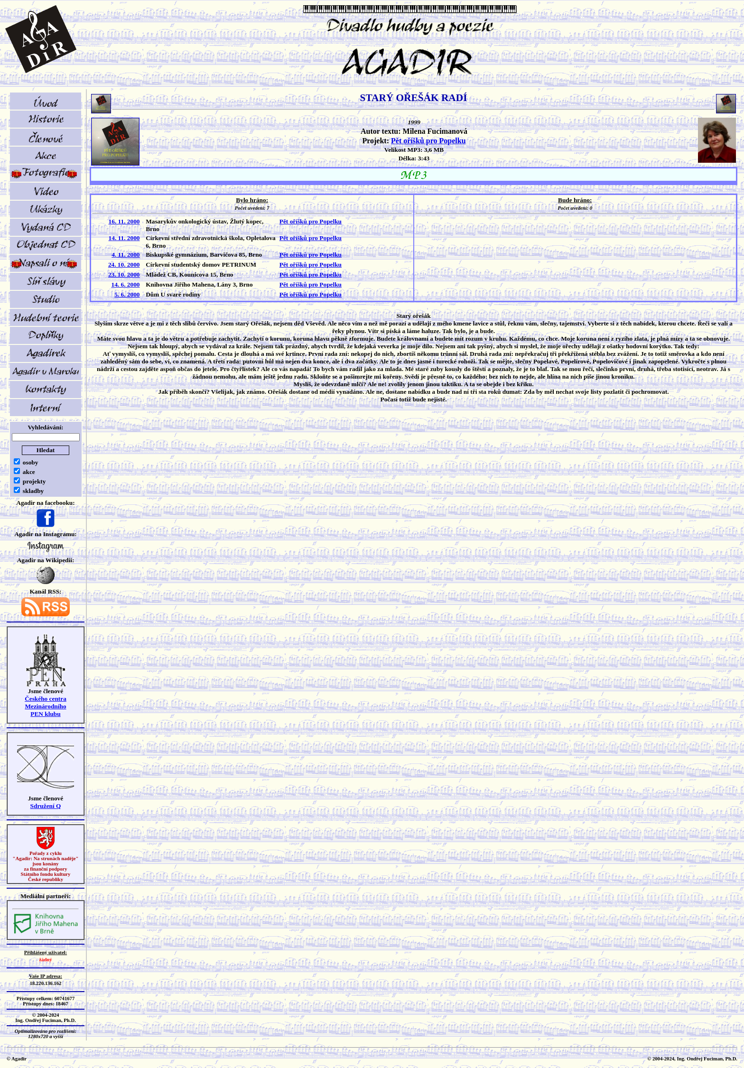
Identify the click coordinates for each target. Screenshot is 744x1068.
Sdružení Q (45, 805)
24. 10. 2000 (124, 264)
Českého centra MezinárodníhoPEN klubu (45, 706)
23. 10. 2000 (124, 274)
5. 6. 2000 (127, 294)
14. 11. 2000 (124, 237)
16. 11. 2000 (124, 221)
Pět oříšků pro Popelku (428, 141)
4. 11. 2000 (126, 254)
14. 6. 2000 (126, 284)
